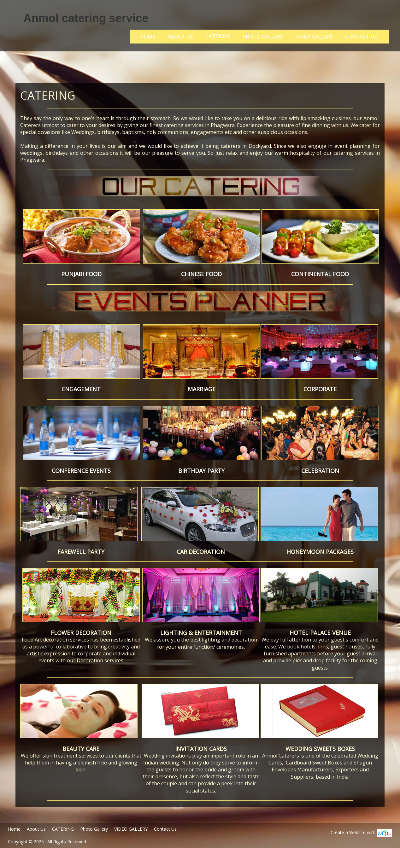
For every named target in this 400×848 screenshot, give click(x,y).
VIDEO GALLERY (314, 36)
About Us (180, 36)
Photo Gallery (263, 36)
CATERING (217, 36)
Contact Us (361, 36)
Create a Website (348, 832)
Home (147, 36)
